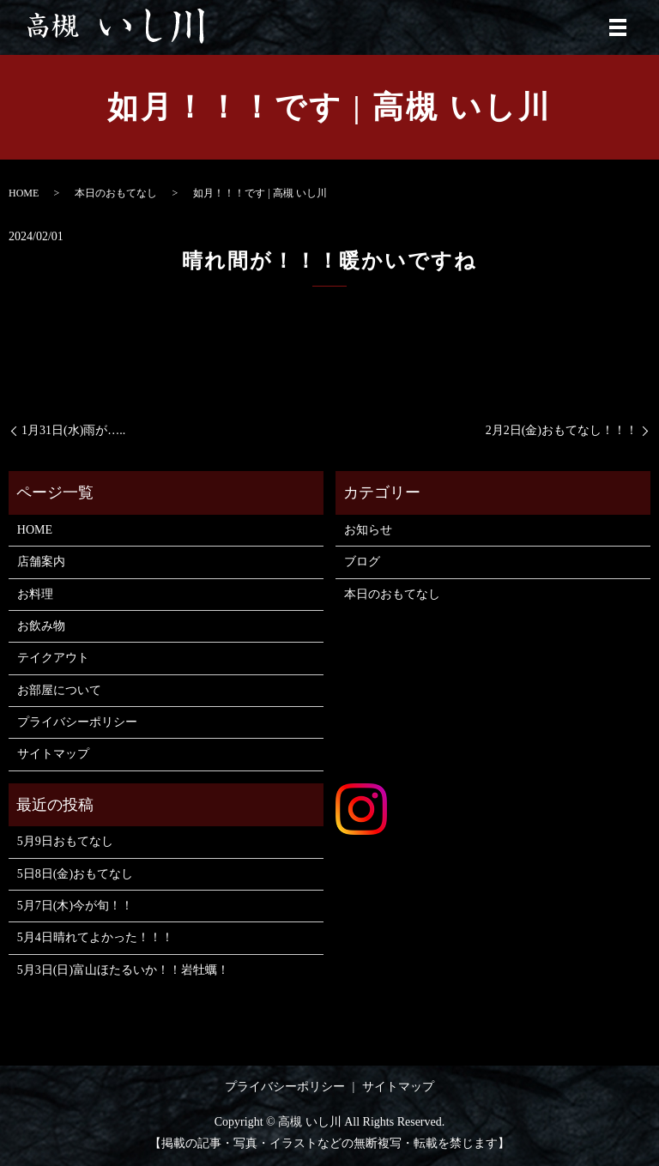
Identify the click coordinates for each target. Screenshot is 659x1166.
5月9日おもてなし (65, 841)
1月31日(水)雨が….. (73, 430)
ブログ (362, 561)
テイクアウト (53, 657)
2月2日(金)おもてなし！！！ (562, 430)
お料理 (35, 594)
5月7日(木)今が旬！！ (75, 905)
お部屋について (59, 690)
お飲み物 (41, 625)
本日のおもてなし (116, 193)
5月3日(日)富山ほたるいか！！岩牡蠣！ (123, 970)
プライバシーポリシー (77, 722)
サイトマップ (53, 753)
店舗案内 (41, 561)
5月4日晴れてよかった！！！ (95, 937)
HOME (24, 193)
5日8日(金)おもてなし (75, 873)
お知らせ (368, 529)
